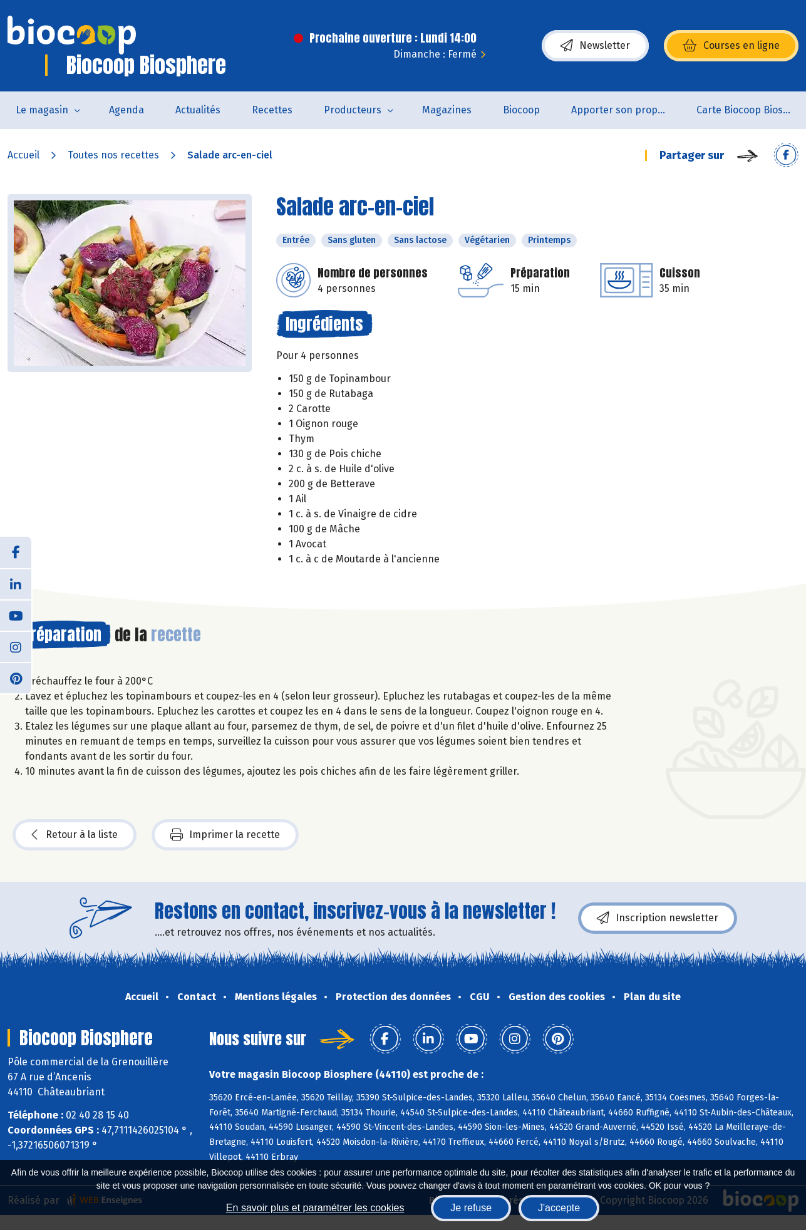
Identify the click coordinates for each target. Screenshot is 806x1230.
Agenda (126, 110)
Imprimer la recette (225, 835)
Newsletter (595, 45)
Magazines (447, 110)
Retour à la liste (74, 835)
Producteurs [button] (352, 110)
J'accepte (559, 1207)
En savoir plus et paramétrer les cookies (315, 1207)
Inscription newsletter (657, 918)
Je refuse (471, 1207)
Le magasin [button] (42, 110)
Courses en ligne (731, 45)
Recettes (272, 110)
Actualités (197, 110)
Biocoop (521, 110)
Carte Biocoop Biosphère (751, 110)
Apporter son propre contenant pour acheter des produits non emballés (626, 110)
